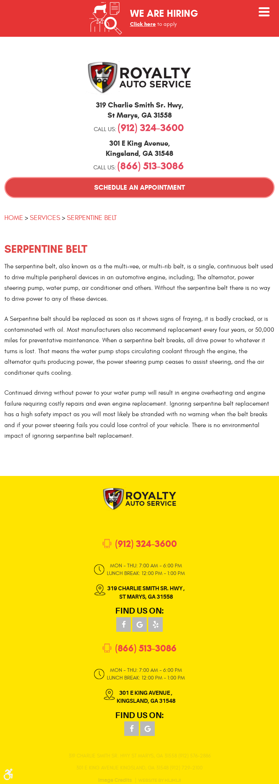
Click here (143, 24)
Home (13, 218)
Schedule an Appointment (139, 187)
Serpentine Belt (92, 218)
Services (45, 218)
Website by (159, 780)
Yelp (155, 624)
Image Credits (115, 780)
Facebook (123, 624)
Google (139, 624)
